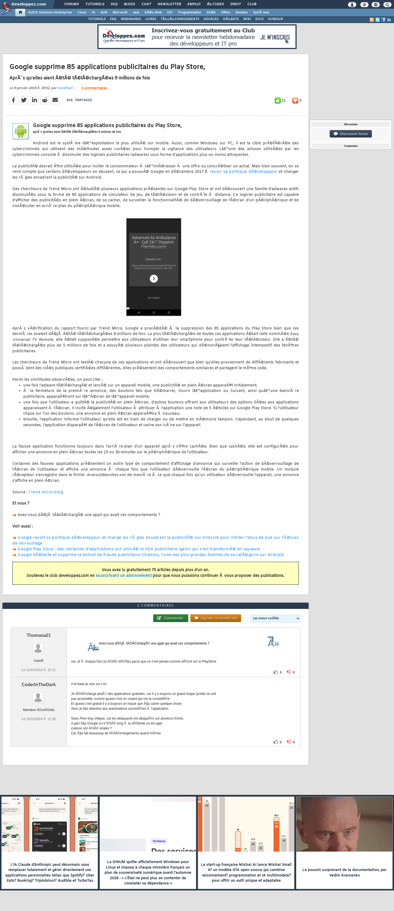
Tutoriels (95, 4)
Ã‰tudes (215, 4)
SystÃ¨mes (261, 13)
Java (136, 13)
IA (93, 13)
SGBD (211, 13)
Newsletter (169, 4)
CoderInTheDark (39, 684)
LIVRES (150, 19)
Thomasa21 (39, 635)
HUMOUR (275, 19)
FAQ (114, 4)
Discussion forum (351, 134)
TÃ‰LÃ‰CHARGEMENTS (180, 19)
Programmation (189, 13)
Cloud (81, 13)
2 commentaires (94, 88)
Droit (235, 4)
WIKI (247, 19)
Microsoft (120, 13)
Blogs (129, 4)
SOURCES (211, 19)
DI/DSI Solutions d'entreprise (50, 13)
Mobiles (242, 13)
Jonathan (65, 88)
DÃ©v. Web (153, 13)
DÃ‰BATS (231, 19)
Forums (71, 4)
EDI (170, 13)
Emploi (194, 4)
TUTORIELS (97, 19)
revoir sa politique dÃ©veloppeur (244, 171)
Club (252, 4)
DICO (259, 19)
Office (225, 13)
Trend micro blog (46, 492)
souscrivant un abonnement (124, 575)
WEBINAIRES (131, 19)
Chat (146, 4)
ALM (103, 13)
